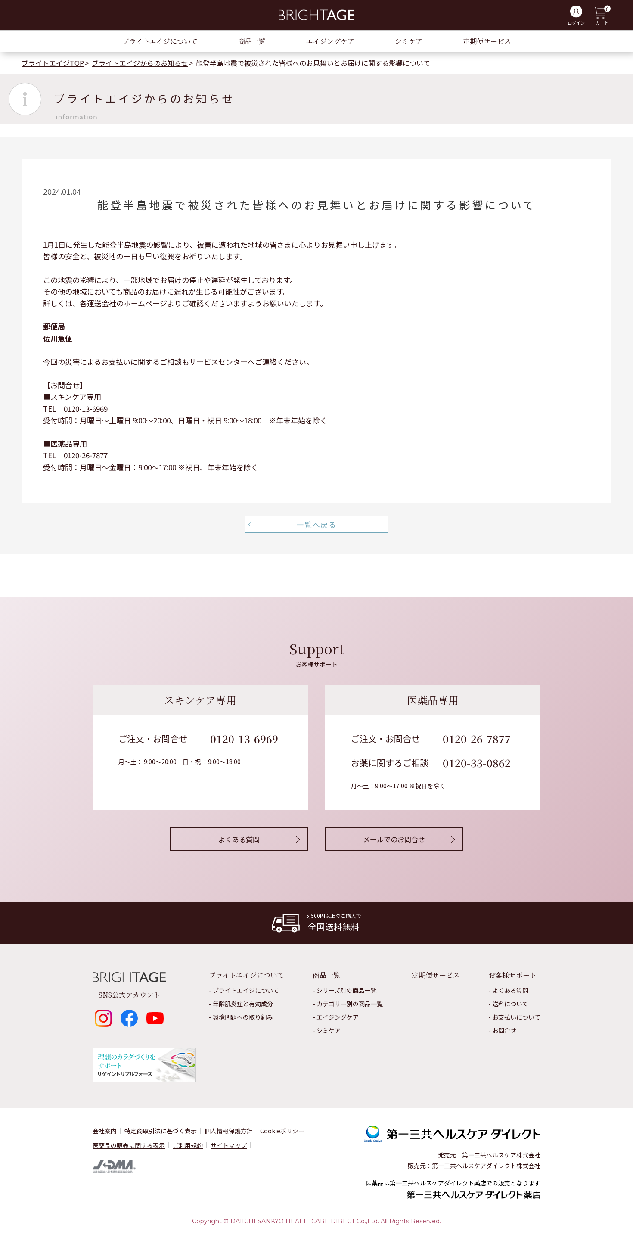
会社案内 (105, 1130)
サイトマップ (229, 1145)
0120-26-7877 (477, 738)
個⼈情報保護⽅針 (229, 1130)
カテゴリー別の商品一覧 (349, 1003)
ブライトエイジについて (160, 41)
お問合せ (504, 1030)
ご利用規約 (188, 1145)
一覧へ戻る (316, 524)
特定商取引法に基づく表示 (160, 1130)
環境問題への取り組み (243, 1017)
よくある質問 (510, 990)
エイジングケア (330, 41)
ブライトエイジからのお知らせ (140, 63)
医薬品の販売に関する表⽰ (129, 1145)
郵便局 (54, 326)
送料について (510, 1003)
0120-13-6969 (244, 738)
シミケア (408, 41)
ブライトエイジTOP (53, 63)
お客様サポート (512, 975)
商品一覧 (252, 41)
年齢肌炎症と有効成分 (243, 1003)
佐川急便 (57, 338)
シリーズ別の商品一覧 (346, 990)
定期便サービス (487, 41)
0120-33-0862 (477, 762)
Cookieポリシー (282, 1130)
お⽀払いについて (516, 1017)
